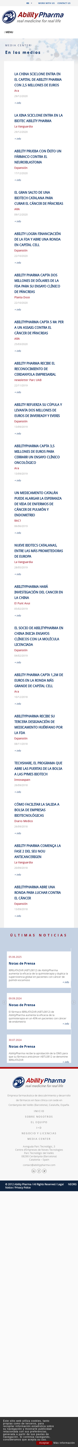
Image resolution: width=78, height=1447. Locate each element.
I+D (39, 1128)
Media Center (39, 1139)
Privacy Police (23, 1187)
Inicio (39, 1111)
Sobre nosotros (39, 1116)
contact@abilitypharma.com (39, 1165)
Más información (64, 1443)
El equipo (39, 1122)
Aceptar (44, 1442)
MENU (8, 32)
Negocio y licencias (39, 1133)
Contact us (64, 3)
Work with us (46, 3)
